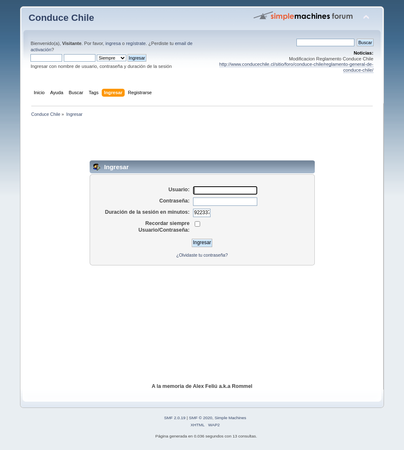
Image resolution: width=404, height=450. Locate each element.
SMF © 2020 (200, 417)
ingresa (113, 43)
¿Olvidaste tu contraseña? (202, 255)
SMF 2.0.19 (175, 417)
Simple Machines (230, 417)
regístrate (136, 43)
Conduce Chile (61, 17)
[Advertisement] (202, 141)
